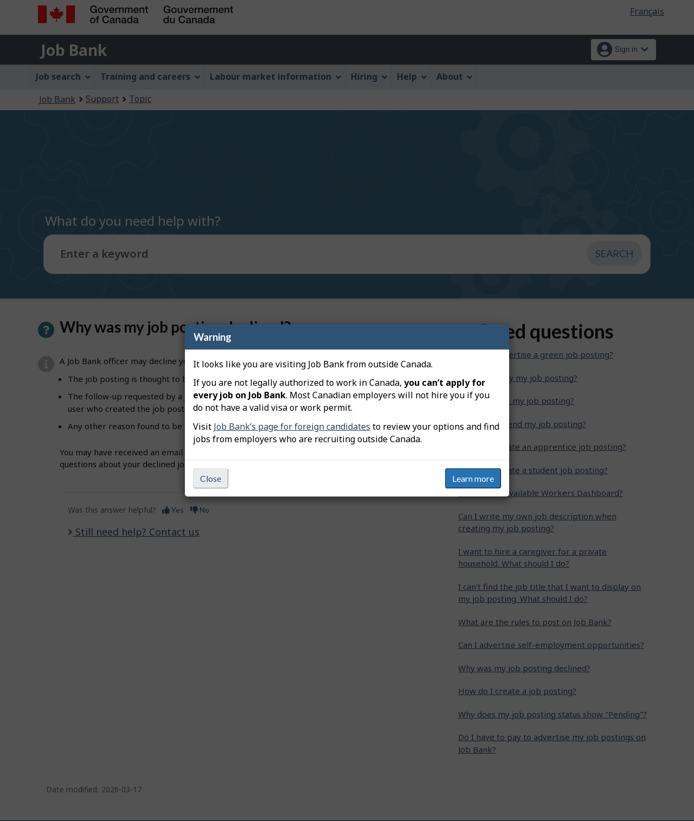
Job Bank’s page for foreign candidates (292, 426)
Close (210, 478)
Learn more (473, 478)
